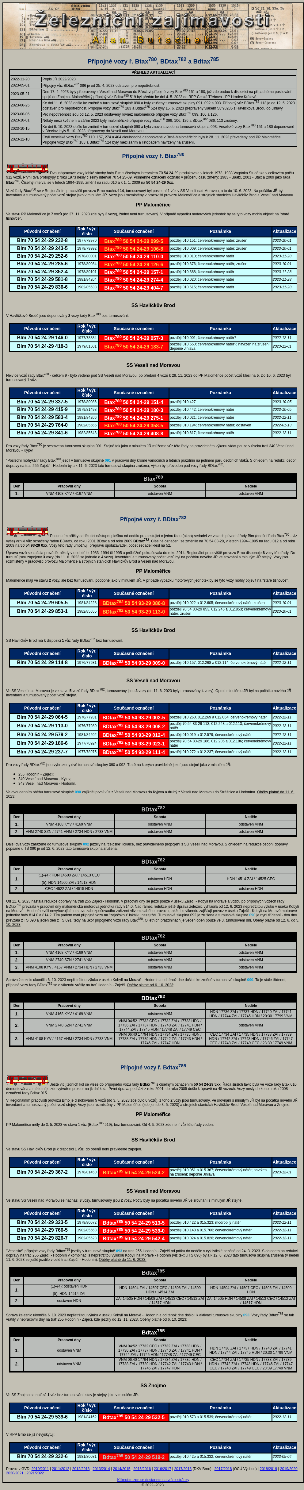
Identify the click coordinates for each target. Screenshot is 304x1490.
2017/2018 (183, 1469)
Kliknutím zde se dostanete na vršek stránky (153, 1480)
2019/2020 (289, 1469)
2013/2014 (101, 1469)
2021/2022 (35, 1473)
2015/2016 (142, 1469)
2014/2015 (122, 1469)
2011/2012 (60, 1469)
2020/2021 (15, 1473)
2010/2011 (40, 1469)
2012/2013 (81, 1469)
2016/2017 (162, 1469)
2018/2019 (268, 1469)
